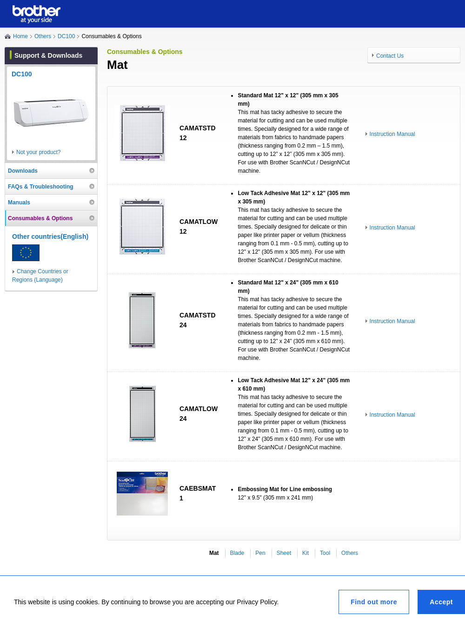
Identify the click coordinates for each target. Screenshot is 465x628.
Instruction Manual (392, 134)
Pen (260, 553)
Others (42, 36)
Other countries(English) (50, 236)
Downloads (23, 171)
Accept (441, 602)
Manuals (19, 202)
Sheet (284, 553)
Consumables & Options (40, 218)
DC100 (66, 36)
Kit (305, 553)
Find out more (374, 602)
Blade (237, 553)
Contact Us (390, 56)
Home (20, 36)
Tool (325, 553)
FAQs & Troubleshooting (40, 186)
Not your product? (38, 152)
